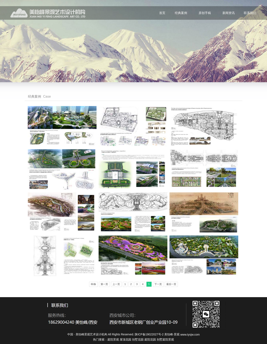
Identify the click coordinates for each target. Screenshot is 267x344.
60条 (93, 284)
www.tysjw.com (190, 334)
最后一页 (171, 284)
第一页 (104, 284)
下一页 (158, 284)
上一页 (116, 284)
